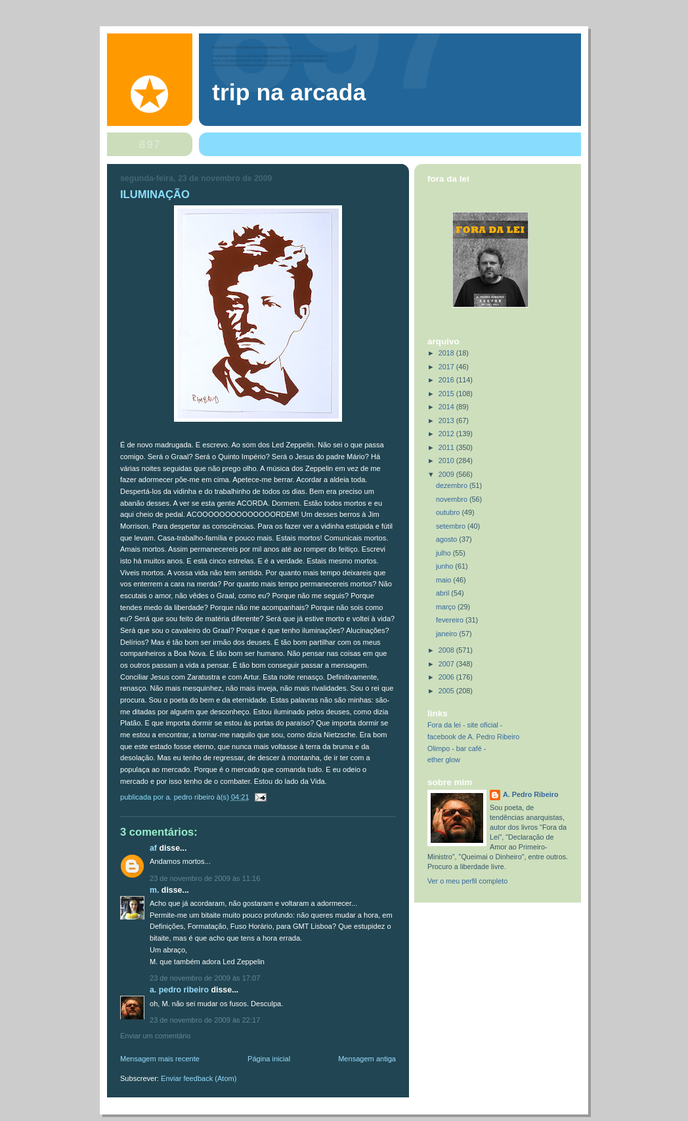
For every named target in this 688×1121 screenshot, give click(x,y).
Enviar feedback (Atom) (198, 1078)
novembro (452, 499)
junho (445, 566)
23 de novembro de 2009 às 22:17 (205, 1020)
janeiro (447, 634)
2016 (447, 380)
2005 (447, 691)
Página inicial (268, 1059)
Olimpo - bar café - (456, 748)
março (447, 607)
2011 (447, 447)
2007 (447, 664)
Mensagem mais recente (160, 1059)
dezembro (452, 485)
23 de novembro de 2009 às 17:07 (205, 978)
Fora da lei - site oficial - (464, 725)
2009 (447, 474)
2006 (447, 677)
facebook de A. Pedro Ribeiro (473, 737)
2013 (447, 420)
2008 (447, 650)
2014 (447, 407)
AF (153, 848)
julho (444, 553)
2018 (447, 353)
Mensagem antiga (367, 1059)
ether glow (443, 760)
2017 (447, 367)
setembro (451, 526)
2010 (447, 460)
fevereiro (450, 620)
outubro (449, 512)
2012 (447, 434)
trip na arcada (289, 92)
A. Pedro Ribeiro (179, 989)
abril (443, 593)
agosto (447, 539)
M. (154, 890)
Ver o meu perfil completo (467, 881)
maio (444, 580)
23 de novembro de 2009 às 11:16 (205, 878)
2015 (447, 393)
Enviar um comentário (155, 1036)
